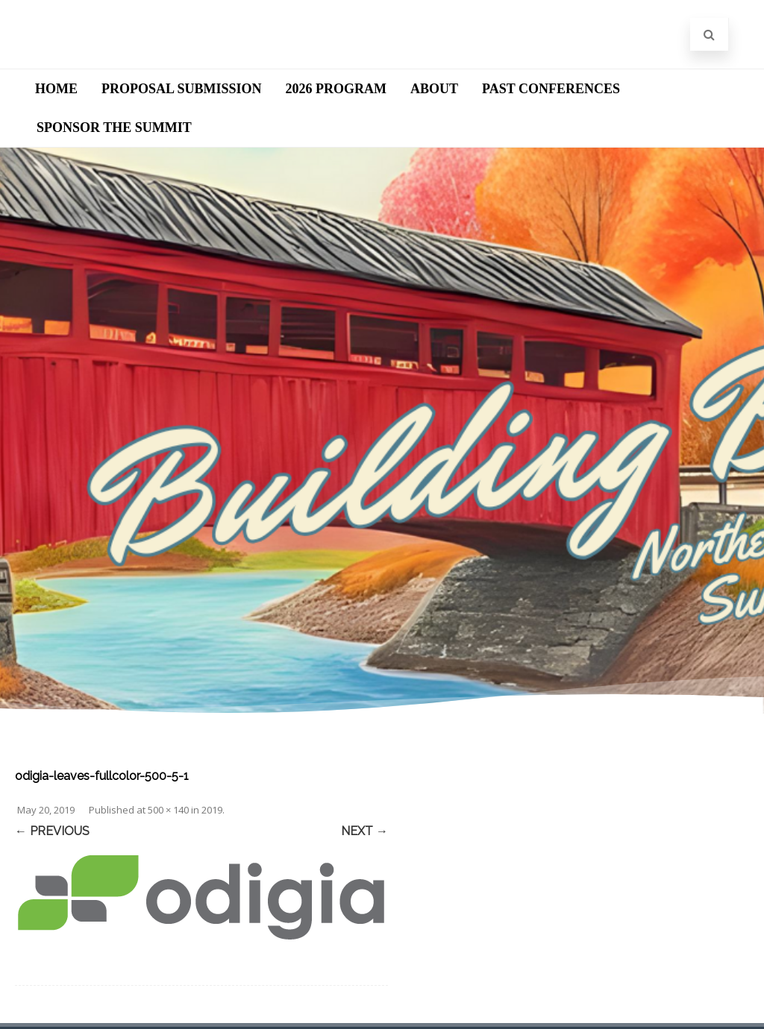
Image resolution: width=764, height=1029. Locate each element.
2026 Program (336, 88)
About (434, 88)
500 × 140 (168, 809)
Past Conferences (551, 88)
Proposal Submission (181, 88)
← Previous (52, 831)
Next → (364, 831)
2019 (211, 809)
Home (56, 88)
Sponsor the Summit (114, 127)
